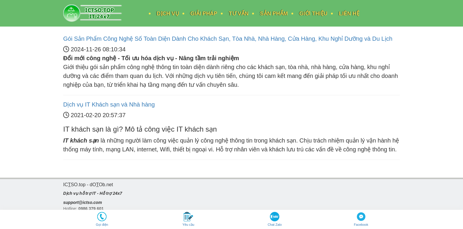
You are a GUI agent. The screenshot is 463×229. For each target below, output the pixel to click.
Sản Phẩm (274, 14)
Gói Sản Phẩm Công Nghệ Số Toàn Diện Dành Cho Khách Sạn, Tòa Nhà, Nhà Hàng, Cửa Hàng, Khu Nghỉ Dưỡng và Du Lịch (227, 38)
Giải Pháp (203, 14)
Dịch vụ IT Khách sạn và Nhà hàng (109, 104)
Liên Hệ (349, 14)
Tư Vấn (239, 14)
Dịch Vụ (168, 14)
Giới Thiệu (313, 14)
